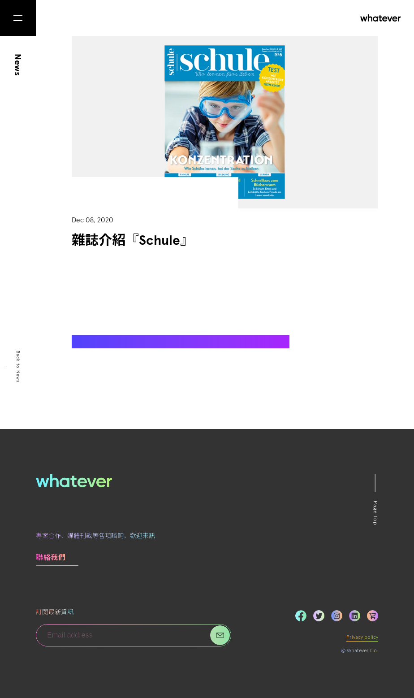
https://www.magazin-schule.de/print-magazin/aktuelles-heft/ (161, 341)
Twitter (318, 615)
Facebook (300, 615)
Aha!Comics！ (202, 301)
